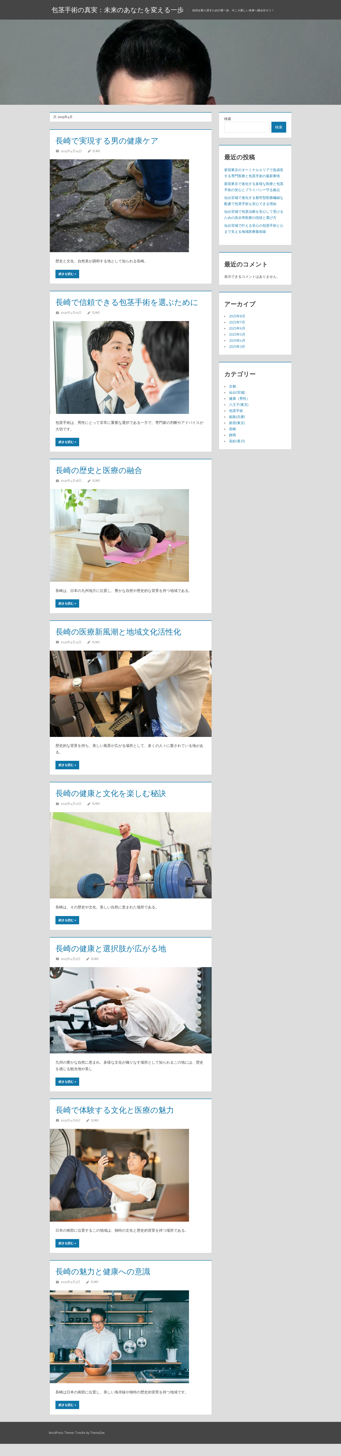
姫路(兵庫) (237, 417)
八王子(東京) (239, 404)
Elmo (96, 151)
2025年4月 (237, 340)
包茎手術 (236, 410)
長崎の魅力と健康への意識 (108, 1283)
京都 (232, 386)
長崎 (232, 429)
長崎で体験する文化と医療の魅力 (121, 1121)
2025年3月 (237, 346)
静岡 (232, 435)
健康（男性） (239, 398)
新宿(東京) (237, 423)
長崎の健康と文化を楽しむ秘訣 (116, 805)
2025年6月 (237, 328)
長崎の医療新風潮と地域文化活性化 (125, 643)
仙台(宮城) (237, 392)
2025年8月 (237, 316)
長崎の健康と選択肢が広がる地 (116, 960)
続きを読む (66, 274)
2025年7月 (237, 322)
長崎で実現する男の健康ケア (112, 140)
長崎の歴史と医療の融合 (103, 482)
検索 (227, 119)
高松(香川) (237, 441)
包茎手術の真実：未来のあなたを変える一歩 (122, 9)
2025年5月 (237, 334)
